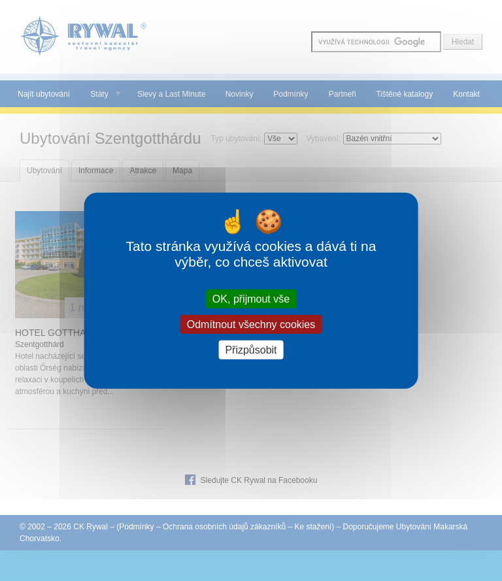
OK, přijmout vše (251, 298)
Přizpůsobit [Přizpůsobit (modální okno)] (250, 350)
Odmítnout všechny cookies (251, 323)
